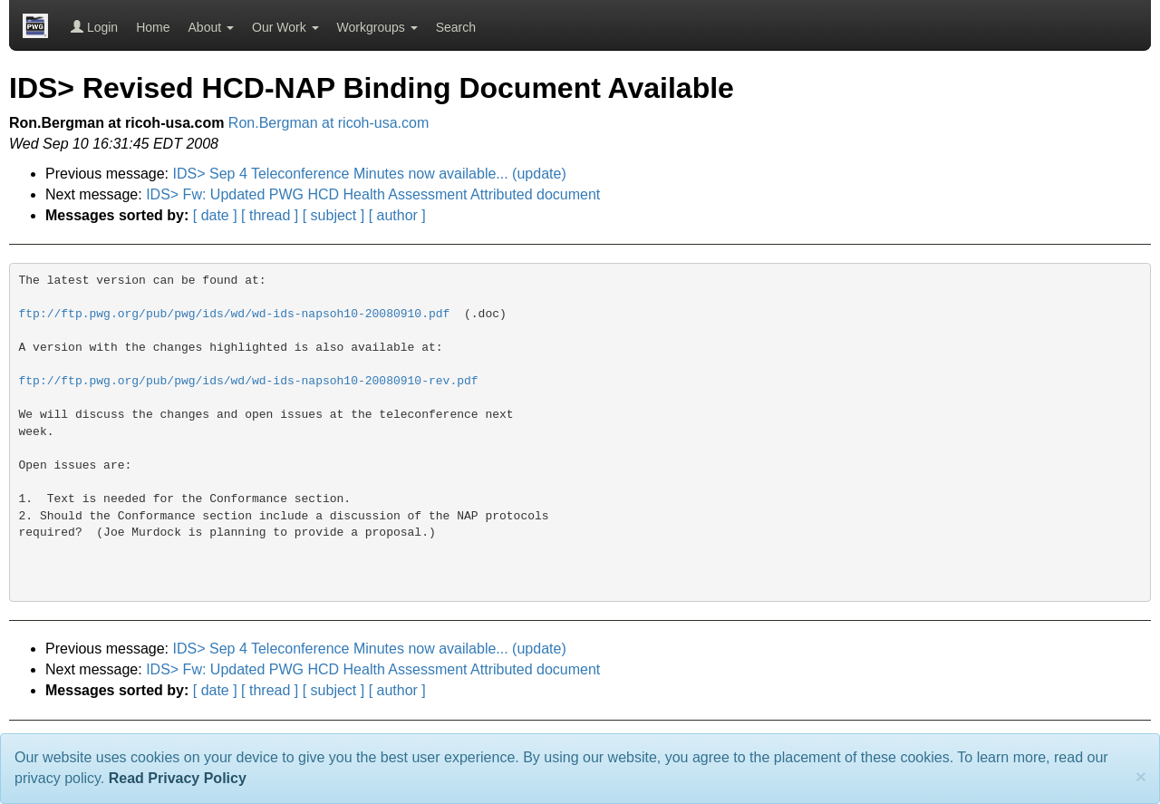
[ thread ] (269, 215)
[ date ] (215, 215)
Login (94, 27)
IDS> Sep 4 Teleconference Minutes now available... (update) (369, 173)
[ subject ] (333, 215)
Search (456, 27)
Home (152, 27)
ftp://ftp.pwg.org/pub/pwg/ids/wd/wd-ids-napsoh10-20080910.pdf (234, 314)
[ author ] (397, 215)
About (211, 27)
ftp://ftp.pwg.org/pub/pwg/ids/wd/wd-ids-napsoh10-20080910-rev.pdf (248, 381)
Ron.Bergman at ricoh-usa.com (328, 123)
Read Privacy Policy (177, 778)
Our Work (285, 27)
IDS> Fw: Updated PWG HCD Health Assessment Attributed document (373, 194)
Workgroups (377, 27)
